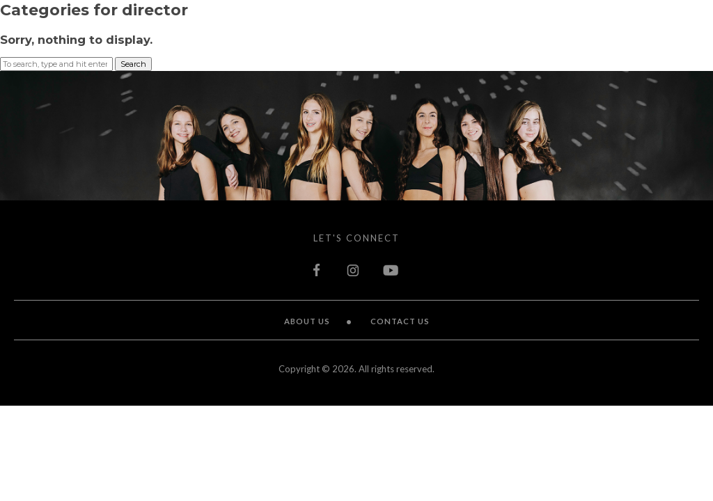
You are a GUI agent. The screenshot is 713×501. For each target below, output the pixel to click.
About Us (307, 321)
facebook (318, 270)
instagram (353, 270)
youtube (391, 270)
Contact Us (400, 321)
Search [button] (133, 64)
